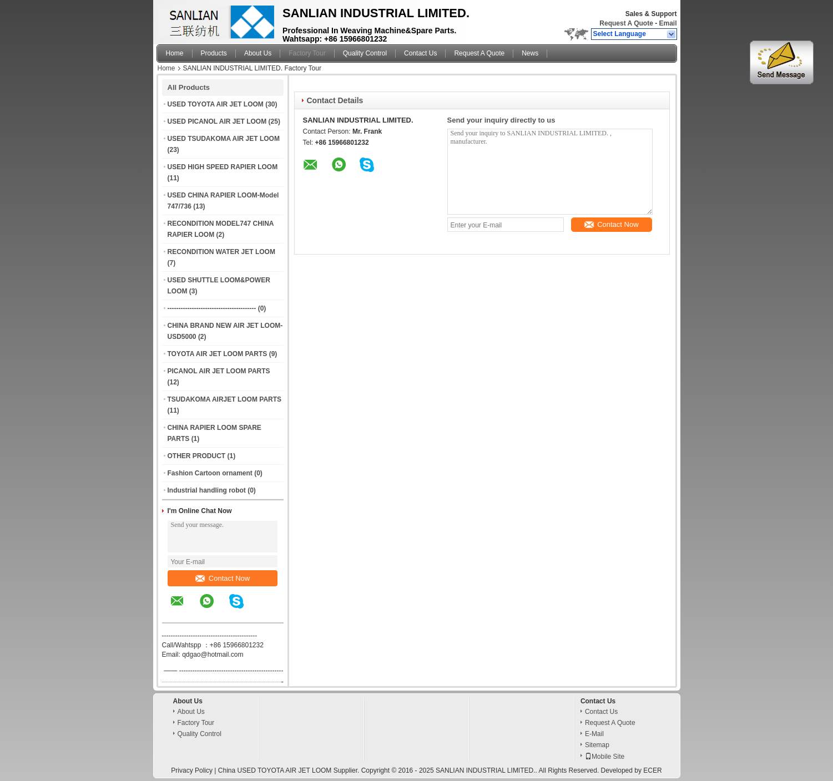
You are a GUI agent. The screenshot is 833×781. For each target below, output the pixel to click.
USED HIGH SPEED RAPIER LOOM (223, 167)
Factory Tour (307, 53)
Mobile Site (604, 756)
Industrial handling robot (207, 490)
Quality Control (365, 53)
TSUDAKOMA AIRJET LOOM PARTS (225, 399)
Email (668, 23)
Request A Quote (626, 23)
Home (175, 53)
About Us (257, 53)
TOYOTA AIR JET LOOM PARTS (217, 354)
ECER (652, 770)
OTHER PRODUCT (197, 456)
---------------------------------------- (212, 308)
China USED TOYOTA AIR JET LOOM (275, 770)
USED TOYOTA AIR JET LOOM (216, 104)
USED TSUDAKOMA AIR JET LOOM (224, 139)
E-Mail (594, 734)
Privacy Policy (192, 770)
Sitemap (597, 745)
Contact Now (222, 578)
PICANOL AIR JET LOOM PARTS (219, 371)
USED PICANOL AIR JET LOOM (217, 121)
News (530, 53)
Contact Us (420, 53)
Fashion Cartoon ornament (210, 473)
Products (214, 53)
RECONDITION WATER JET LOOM (221, 252)
